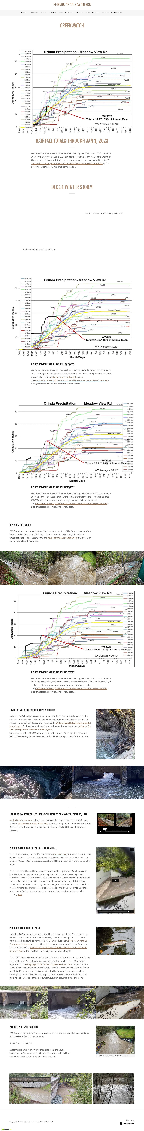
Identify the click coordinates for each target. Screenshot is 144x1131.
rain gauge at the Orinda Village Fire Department (49, 964)
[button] (34, 12)
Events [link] (53, 13)
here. (20, 894)
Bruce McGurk (59, 854)
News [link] (43, 13)
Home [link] (23, 13)
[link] (72, 5)
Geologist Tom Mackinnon (21, 820)
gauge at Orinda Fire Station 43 (62, 537)
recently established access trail (33, 823)
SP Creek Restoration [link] (112, 13)
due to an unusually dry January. (67, 377)
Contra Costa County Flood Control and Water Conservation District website (67, 163)
